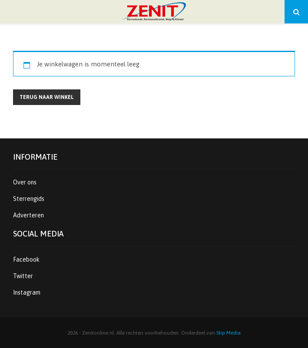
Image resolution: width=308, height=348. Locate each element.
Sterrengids (28, 198)
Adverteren (28, 215)
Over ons (24, 182)
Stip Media (228, 333)
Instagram (26, 292)
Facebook (26, 259)
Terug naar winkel (47, 97)
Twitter (23, 275)
